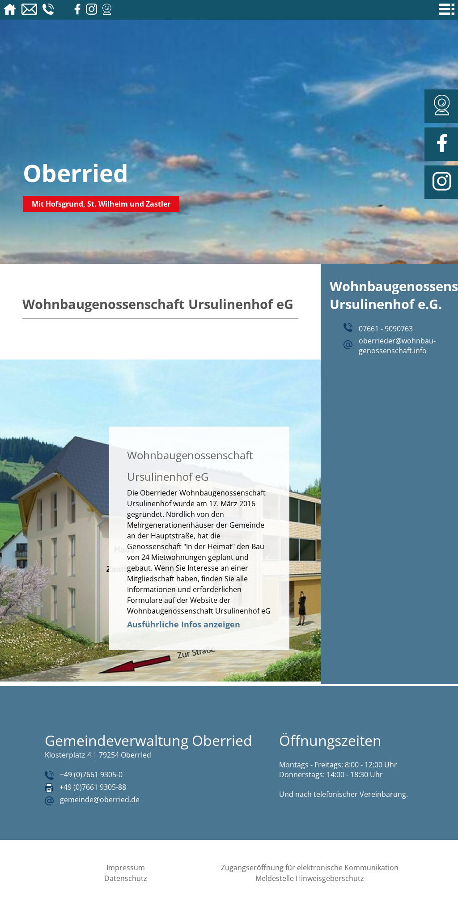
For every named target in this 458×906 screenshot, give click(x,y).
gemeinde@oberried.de (100, 799)
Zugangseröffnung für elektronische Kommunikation (310, 867)
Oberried (75, 173)
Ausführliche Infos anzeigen (183, 624)
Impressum (125, 867)
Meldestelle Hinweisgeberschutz (309, 878)
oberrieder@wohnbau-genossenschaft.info (397, 346)
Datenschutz (125, 878)
